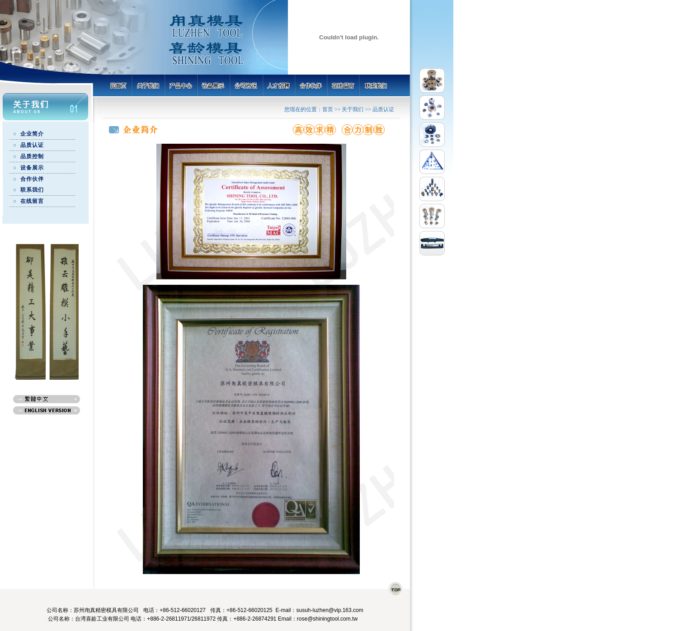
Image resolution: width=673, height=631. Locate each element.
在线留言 (32, 201)
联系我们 (32, 190)
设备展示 (32, 168)
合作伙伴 (32, 179)
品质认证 (32, 145)
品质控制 (32, 156)
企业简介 (32, 134)
